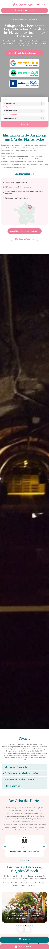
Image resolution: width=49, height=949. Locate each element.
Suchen (24, 124)
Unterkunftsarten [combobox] (10, 118)
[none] (40, 4)
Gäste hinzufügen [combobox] (10, 111)
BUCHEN (26, 940)
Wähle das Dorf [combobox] (9, 104)
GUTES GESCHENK (26, 947)
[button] (5, 846)
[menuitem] (40, 4)
